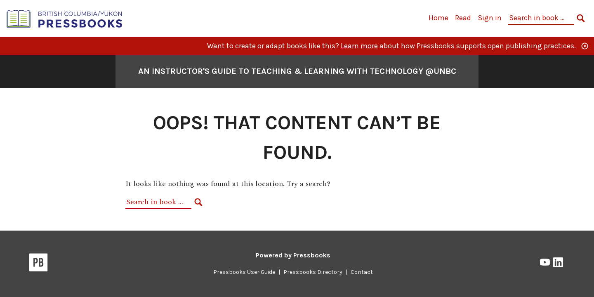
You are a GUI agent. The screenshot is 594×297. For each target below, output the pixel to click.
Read (463, 17)
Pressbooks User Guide (244, 272)
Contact (362, 272)
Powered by (293, 255)
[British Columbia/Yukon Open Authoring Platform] (65, 18)
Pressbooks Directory (312, 272)
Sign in (490, 17)
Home (438, 17)
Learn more (359, 45)
